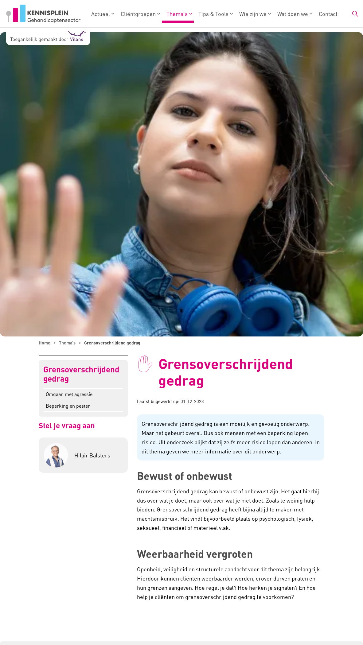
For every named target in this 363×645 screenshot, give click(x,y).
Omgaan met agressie (69, 394)
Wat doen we (292, 13)
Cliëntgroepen (138, 13)
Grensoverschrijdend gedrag (81, 374)
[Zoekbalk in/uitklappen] (355, 13)
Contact (328, 13)
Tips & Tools (213, 13)
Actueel (100, 13)
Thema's (177, 13)
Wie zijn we (253, 13)
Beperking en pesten (68, 405)
